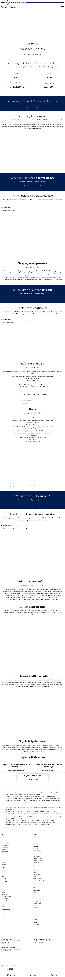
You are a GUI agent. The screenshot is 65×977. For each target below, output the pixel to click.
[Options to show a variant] (32, 403)
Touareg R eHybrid (6, 856)
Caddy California (37, 850)
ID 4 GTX (4, 864)
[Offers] (54, 975)
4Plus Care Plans (37, 901)
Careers (35, 917)
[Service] (32, 975)
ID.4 (3, 858)
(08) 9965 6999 (8, 942)
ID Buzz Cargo (5, 894)
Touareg (4, 853)
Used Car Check (37, 903)
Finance (35, 876)
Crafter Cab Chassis (38, 858)
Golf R (3, 874)
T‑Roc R (3, 841)
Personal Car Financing (38, 882)
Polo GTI (4, 878)
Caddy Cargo (36, 836)
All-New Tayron (5, 849)
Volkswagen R (36, 862)
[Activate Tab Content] (12, 485)
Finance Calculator (37, 878)
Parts (34, 905)
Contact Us (36, 913)
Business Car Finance (38, 885)
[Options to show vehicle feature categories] (15, 210)
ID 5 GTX (4, 862)
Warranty (35, 894)
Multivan (4, 913)
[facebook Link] (3, 930)
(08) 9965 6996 (40, 942)
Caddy (3, 911)
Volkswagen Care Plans (39, 899)
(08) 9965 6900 (8, 950)
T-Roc (3, 838)
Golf (3, 869)
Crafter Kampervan (38, 860)
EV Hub (35, 919)
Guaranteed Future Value (39, 880)
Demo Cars (36, 870)
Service (35, 892)
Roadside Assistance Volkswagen (41, 896)
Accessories (36, 907)
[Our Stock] (11, 975)
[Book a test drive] (32, 54)
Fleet (34, 887)
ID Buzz (3, 892)
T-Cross (3, 836)
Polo (3, 876)
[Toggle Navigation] (62, 7)
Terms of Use (36, 927)
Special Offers (36, 874)
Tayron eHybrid (5, 851)
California (35, 848)
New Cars (35, 868)
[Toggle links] (7, 969)
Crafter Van (36, 841)
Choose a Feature (15, 209)
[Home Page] (6, 2)
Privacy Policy (36, 924)
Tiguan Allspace (5, 847)
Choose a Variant (32, 402)
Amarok (3, 906)
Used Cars (35, 872)
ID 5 (3, 860)
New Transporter (37, 838)
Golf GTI (4, 872)
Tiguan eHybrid (5, 845)
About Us (35, 915)
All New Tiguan (5, 843)
